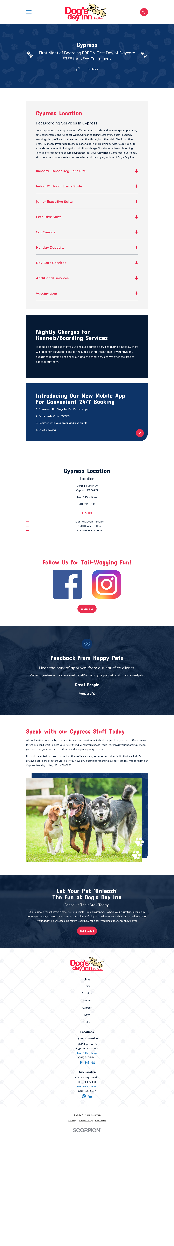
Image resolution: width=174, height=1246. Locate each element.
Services (87, 1000)
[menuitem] (72, 1121)
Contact (87, 1022)
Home (87, 985)
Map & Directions (87, 497)
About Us (87, 993)
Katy (87, 1014)
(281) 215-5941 (87, 1057)
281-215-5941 (87, 503)
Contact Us (87, 608)
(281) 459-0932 (62, 765)
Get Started (87, 930)
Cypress (87, 1007)
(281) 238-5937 (87, 1090)
